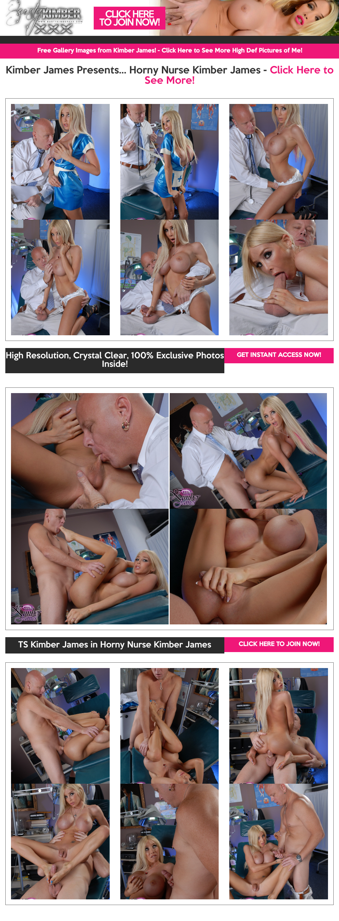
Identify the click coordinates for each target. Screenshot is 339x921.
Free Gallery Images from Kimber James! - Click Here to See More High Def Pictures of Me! (169, 51)
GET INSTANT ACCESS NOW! (279, 355)
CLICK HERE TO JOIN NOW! (279, 644)
